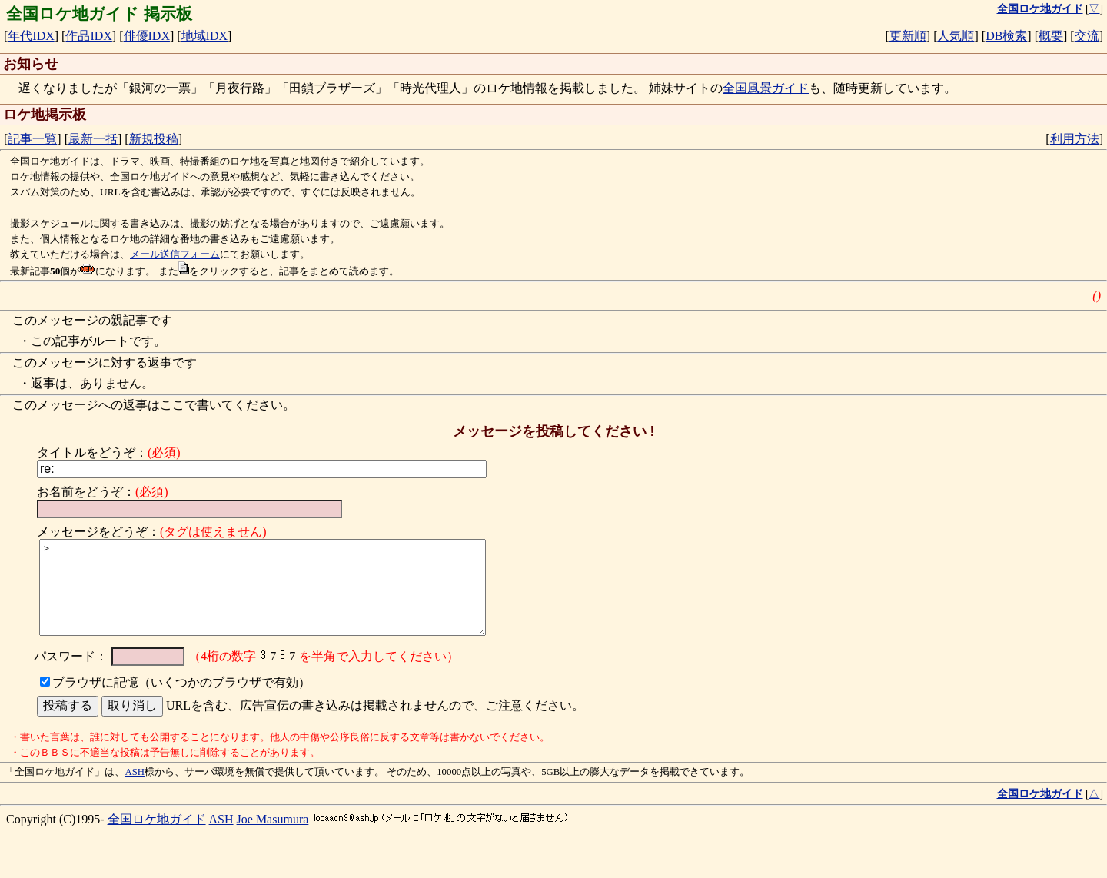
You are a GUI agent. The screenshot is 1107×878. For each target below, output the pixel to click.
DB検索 (1006, 35)
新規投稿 (153, 138)
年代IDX (31, 35)
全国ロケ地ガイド (157, 837)
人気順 (955, 35)
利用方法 (1074, 138)
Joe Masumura (273, 837)
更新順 (907, 35)
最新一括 (93, 138)
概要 (1051, 35)
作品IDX (88, 35)
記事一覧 (32, 138)
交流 (1087, 35)
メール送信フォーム (175, 254)
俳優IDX (147, 35)
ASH (135, 790)
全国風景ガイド (766, 88)
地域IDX (204, 35)
